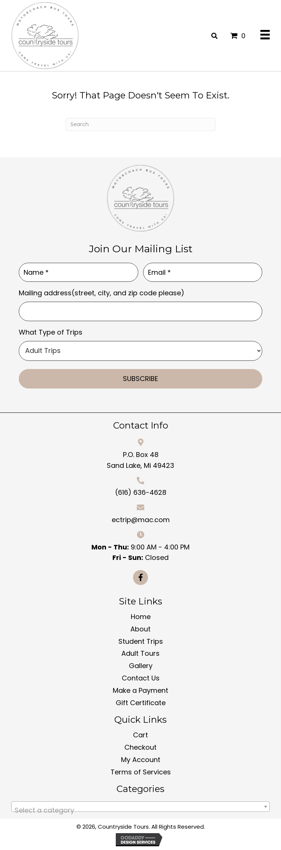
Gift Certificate (141, 702)
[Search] (140, 124)
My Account (140, 759)
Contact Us (141, 678)
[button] (140, 577)
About (140, 629)
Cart (140, 735)
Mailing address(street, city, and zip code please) (101, 293)
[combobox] (140, 806)
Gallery (140, 665)
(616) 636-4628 (140, 492)
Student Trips (140, 641)
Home (141, 616)
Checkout (140, 747)
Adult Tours (140, 653)
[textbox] (140, 810)
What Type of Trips (50, 332)
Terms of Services (141, 772)
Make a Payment (140, 690)
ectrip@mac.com (141, 519)
